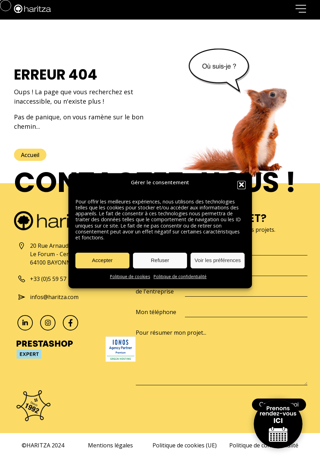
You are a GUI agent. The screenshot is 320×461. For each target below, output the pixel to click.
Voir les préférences (218, 265)
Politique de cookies (130, 281)
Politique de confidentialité (180, 281)
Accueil (30, 155)
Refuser (160, 265)
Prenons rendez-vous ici (278, 424)
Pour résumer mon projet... (171, 332)
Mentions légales (110, 445)
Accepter (102, 265)
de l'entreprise (155, 291)
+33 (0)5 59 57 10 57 (49, 279)
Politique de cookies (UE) (184, 445)
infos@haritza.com (48, 297)
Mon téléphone (156, 312)
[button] (241, 189)
